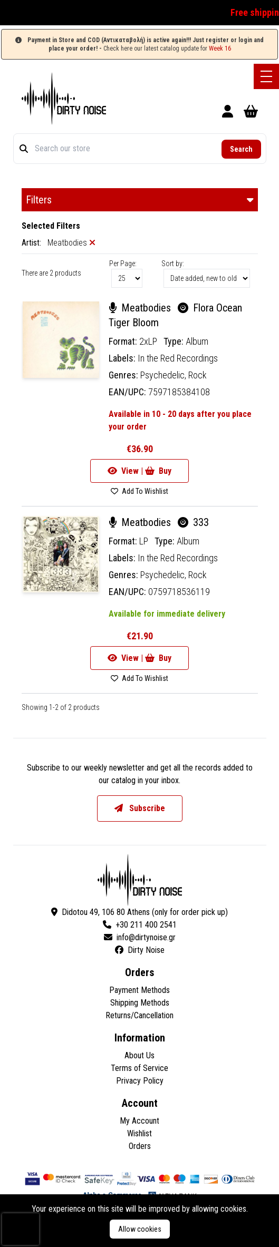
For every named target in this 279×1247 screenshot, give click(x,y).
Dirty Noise (140, 950)
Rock (197, 375)
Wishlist (139, 1133)
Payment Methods (139, 990)
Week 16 (220, 48)
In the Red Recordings (178, 358)
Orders (140, 1146)
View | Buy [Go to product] (139, 471)
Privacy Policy (139, 1081)
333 (193, 522)
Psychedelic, (164, 375)
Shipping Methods (139, 1003)
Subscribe (139, 808)
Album (197, 341)
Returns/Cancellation (139, 1015)
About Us (139, 1055)
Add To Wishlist (139, 491)
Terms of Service (139, 1068)
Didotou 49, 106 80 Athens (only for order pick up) (139, 912)
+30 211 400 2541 (140, 925)
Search (241, 149)
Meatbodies (141, 307)
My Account (139, 1121)
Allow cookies (139, 1229)
